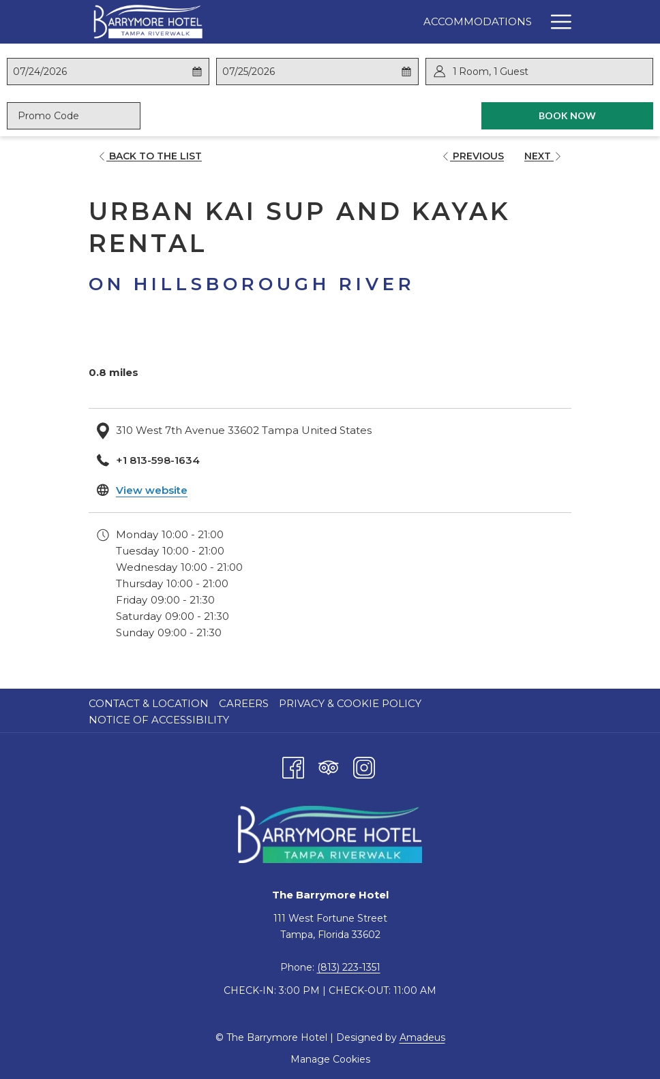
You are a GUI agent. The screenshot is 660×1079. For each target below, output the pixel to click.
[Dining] (442, 22)
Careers (244, 703)
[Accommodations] (349, 22)
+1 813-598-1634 (158, 460)
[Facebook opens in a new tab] (293, 766)
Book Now (596, 115)
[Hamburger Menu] (556, 22)
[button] (80, 71)
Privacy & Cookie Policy (350, 703)
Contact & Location (149, 703)
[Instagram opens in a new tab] (364, 766)
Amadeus (422, 1037)
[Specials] (506, 22)
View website (152, 490)
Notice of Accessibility (159, 719)
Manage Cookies (330, 1059)
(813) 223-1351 (348, 967)
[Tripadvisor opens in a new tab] (329, 766)
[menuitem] (150, 703)
